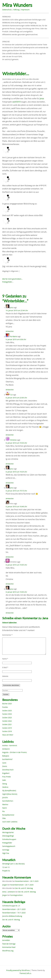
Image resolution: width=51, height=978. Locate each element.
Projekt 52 (6, 871)
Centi (4, 763)
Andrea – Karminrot (9, 745)
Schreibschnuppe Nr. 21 (11, 906)
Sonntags (5, 850)
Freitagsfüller (7, 843)
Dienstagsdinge (8, 836)
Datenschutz (7, 9)
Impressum (25, 9)
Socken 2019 (7, 728)
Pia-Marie (13, 336)
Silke (4, 818)
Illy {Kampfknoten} (9, 790)
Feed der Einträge (8, 944)
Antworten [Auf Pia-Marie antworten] (10, 390)
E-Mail (5, 667)
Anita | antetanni (8, 892)
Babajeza (5, 756)
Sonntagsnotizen (16, 895)
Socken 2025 (7, 710)
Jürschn (5, 797)
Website (5, 676)
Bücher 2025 (7, 703)
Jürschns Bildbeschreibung (12, 916)
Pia (3, 811)
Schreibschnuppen (9, 839)
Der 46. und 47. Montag (24, 888)
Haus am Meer (7, 735)
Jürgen (4, 885)
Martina (5, 804)
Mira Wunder (34, 79)
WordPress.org (7, 951)
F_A (11, 395)
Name (5, 659)
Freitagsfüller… (7, 282)
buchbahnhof (7, 759)
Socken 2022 (7, 721)
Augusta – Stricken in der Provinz (14, 752)
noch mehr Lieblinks (9, 822)
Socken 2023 (7, 717)
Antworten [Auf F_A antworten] (10, 435)
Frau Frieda (6, 777)
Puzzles (5, 707)
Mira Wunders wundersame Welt (21, 5)
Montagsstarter (8, 832)
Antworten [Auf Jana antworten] (10, 331)
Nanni (4, 808)
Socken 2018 (7, 731)
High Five (5, 853)
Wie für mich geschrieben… (12, 279)
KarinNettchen (7, 801)
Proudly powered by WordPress (18, 970)
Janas (42, 98)
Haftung (16, 9)
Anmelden (6, 940)
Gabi (4, 780)
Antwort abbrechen (9, 623)
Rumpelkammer (8, 815)
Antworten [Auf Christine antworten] (10, 464)
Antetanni (6, 749)
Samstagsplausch (8, 846)
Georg (4, 784)
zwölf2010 (16, 102)
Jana (11, 307)
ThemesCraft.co (25, 973)
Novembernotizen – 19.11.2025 (14, 913)
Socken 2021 (7, 724)
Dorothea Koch (7, 770)
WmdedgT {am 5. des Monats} (13, 864)
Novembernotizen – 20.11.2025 (26, 881)
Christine (13, 440)
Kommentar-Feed (8, 947)
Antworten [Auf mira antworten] (10, 557)
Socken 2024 (7, 714)
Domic (4, 766)
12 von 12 (5, 867)
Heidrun (5, 787)
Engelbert (5, 773)
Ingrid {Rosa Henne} (9, 794)
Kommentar (7, 635)
